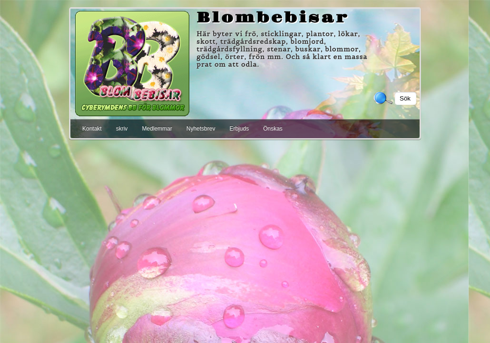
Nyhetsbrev (201, 128)
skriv (122, 128)
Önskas (273, 128)
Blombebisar (272, 18)
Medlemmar (157, 128)
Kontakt (92, 128)
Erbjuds (239, 128)
